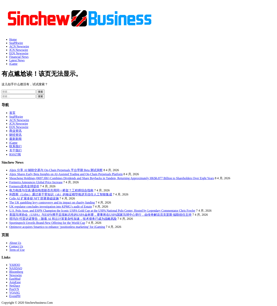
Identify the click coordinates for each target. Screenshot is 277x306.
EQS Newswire (18, 53)
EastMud (14, 278)
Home (13, 39)
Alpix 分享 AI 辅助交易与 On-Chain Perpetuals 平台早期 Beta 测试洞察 (56, 170)
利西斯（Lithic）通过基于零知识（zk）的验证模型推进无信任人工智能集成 (60, 194)
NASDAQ (15, 268)
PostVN (14, 289)
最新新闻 (15, 138)
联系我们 (15, 146)
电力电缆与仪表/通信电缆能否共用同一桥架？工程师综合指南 (51, 190)
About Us (15, 242)
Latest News (17, 60)
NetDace (14, 285)
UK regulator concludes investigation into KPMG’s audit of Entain (50, 206)
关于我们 (15, 150)
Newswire (15, 275)
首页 (12, 112)
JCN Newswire (18, 50)
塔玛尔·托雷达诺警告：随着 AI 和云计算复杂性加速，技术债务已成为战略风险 (63, 218)
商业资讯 (15, 130)
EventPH (14, 296)
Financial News (19, 56)
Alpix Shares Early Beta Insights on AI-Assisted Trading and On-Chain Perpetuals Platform (66, 174)
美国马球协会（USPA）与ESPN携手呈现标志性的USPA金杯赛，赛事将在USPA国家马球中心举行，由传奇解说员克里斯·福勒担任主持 (100, 214)
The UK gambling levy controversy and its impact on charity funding (52, 202)
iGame (13, 63)
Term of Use (17, 249)
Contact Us (16, 246)
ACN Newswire (19, 46)
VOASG (14, 292)
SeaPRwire (16, 43)
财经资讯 (15, 134)
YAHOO (14, 264)
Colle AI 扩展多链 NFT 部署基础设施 (34, 198)
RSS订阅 (15, 154)
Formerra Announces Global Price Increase (35, 182)
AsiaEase (15, 282)
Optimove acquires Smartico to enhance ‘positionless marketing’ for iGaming (57, 226)
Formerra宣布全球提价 (24, 186)
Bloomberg (16, 271)
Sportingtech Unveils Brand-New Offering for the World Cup (47, 222)
